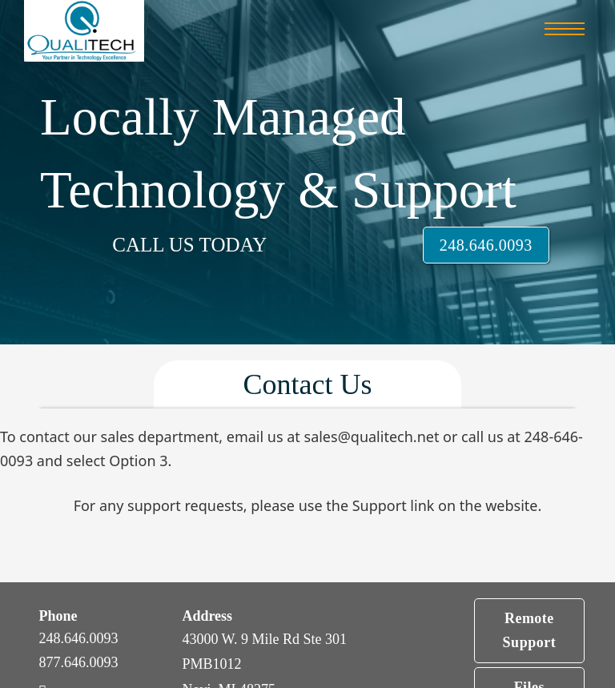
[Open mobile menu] (565, 28)
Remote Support (530, 630)
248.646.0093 (486, 245)
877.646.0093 (78, 662)
